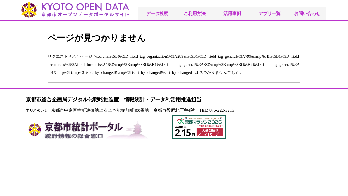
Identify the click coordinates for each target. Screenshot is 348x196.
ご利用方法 (195, 13)
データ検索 (157, 13)
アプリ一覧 (270, 13)
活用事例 (232, 13)
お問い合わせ (307, 13)
